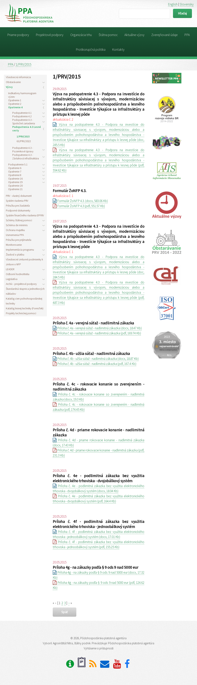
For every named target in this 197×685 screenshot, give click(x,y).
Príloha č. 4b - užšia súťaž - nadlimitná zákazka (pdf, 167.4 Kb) (94, 364)
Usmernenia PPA (15, 235)
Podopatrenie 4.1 (22, 113)
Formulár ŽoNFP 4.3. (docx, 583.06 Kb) (80, 201)
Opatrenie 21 (15, 189)
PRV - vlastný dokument (19, 196)
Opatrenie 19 (15, 182)
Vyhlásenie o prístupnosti (98, 648)
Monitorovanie (14, 244)
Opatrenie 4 (15, 107)
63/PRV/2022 (24, 141)
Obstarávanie (13, 82)
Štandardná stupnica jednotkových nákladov (25, 291)
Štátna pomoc (108, 35)
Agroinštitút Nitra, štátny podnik (72, 643)
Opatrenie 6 (14, 168)
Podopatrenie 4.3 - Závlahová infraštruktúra (25, 156)
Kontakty (118, 49)
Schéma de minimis (17, 225)
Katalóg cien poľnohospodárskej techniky (24, 301)
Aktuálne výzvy (134, 35)
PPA (187, 35)
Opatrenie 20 (15, 185)
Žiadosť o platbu (15, 254)
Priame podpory (18, 35)
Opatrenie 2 (14, 104)
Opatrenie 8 (14, 175)
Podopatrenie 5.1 (18, 164)
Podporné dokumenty (18, 210)
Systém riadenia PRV (17, 200)
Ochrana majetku (15, 230)
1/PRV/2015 (23, 64)
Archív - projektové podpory (21, 284)
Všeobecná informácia (18, 77)
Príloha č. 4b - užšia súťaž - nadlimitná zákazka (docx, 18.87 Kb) (96, 358)
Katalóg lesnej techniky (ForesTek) (24, 308)
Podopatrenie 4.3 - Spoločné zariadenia (23, 121)
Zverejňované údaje (164, 35)
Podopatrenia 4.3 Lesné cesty (26, 128)
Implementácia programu (20, 249)
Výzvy (9, 87)
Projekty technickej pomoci (21, 313)
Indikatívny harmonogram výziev (22, 94)
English (172, 4)
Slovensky (187, 4)
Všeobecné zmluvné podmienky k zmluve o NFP (24, 262)
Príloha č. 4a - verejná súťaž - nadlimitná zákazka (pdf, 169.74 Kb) (97, 333)
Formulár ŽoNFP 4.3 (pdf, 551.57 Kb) (79, 206)
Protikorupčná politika (90, 49)
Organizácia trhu (81, 35)
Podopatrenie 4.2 (22, 116)
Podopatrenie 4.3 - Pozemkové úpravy (22, 149)
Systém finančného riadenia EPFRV (25, 215)
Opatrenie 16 (15, 178)
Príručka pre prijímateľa (18, 240)
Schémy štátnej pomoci (19, 220)
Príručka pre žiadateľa (18, 205)
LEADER (10, 269)
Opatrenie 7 (14, 171)
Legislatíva (11, 279)
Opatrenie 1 (14, 100)
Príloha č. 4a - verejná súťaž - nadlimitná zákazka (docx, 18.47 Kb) (97, 328)
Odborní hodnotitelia (17, 274)
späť (64, 612)
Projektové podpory (49, 35)
